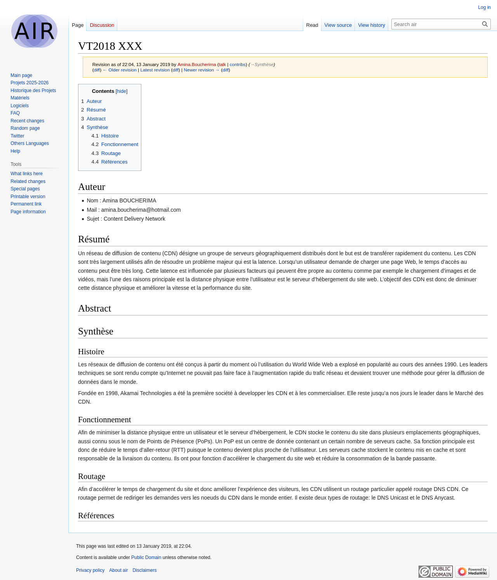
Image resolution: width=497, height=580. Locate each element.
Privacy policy (90, 570)
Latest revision (155, 69)
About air (118, 570)
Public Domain (146, 557)
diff (97, 69)
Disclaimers (144, 570)
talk (222, 64)
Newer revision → (202, 69)
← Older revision (120, 69)
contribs (238, 64)
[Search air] (441, 24)
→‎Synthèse (262, 64)
